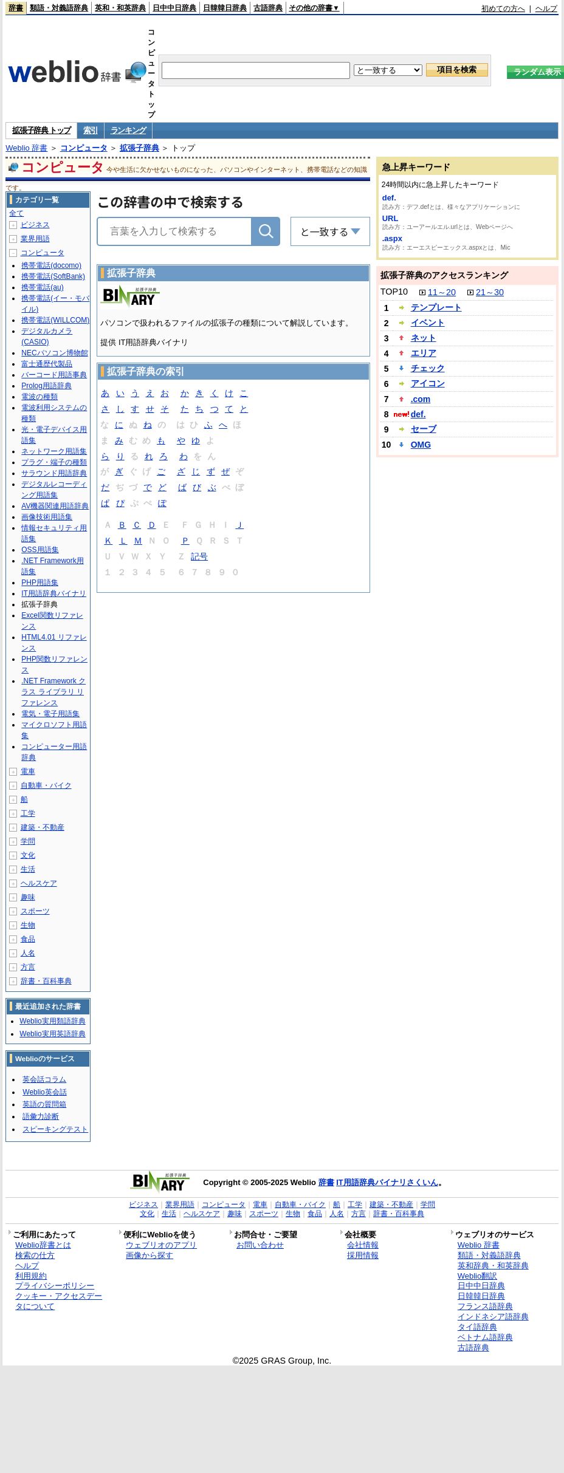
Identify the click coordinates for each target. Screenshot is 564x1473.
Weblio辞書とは (42, 1244)
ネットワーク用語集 (54, 451)
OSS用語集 (39, 549)
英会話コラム (44, 1079)
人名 (28, 953)
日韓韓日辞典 (225, 8)
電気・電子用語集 (50, 713)
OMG (421, 444)
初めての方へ (503, 8)
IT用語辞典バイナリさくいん (387, 1182)
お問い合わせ (260, 1244)
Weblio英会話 (44, 1092)
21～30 (490, 292)
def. (389, 197)
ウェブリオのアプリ (161, 1244)
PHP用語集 (39, 582)
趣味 (28, 897)
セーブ (423, 429)
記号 (199, 557)
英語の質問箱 (44, 1104)
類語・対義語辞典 (59, 8)
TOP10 (394, 291)
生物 (28, 925)
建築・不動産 (42, 827)
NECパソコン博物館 (54, 353)
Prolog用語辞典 (46, 385)
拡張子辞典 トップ (41, 130)
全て (16, 213)
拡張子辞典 (139, 147)
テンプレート (436, 307)
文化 (28, 855)
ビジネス (35, 224)
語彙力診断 (40, 1116)
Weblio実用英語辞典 (52, 1034)
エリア (423, 353)
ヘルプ (546, 8)
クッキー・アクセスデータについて (58, 1301)
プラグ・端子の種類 (54, 462)
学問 (28, 841)
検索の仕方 (35, 1255)
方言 (28, 967)
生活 (28, 869)
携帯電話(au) (42, 287)
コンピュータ (84, 147)
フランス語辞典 (485, 1306)
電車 (28, 771)
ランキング (128, 130)
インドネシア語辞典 (493, 1316)
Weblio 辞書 (26, 147)
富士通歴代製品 (46, 364)
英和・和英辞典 (120, 8)
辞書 (16, 8)
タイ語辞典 (477, 1326)
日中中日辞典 (174, 8)
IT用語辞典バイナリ (53, 593)
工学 (28, 813)
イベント (428, 322)
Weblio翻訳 (477, 1275)
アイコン (428, 383)
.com (421, 399)
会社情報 (363, 1244)
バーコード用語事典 (54, 375)
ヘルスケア (39, 883)
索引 (90, 130)
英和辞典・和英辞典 (493, 1265)
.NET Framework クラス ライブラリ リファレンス (53, 692)
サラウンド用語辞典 (54, 473)
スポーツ (35, 911)
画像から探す (149, 1255)
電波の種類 (39, 396)
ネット (423, 338)
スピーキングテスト (55, 1129)
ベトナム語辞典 (485, 1337)
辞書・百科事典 (46, 981)
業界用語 (35, 238)
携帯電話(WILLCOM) (55, 320)
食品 (28, 939)
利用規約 (31, 1275)
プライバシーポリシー (54, 1285)
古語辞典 (268, 8)
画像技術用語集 (46, 517)
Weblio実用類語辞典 (52, 1021)
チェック (428, 368)
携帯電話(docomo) (51, 265)
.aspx (392, 238)
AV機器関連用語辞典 (55, 506)
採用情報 (363, 1255)
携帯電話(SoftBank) (53, 276)
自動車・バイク (46, 785)
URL (390, 218)
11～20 (442, 292)
